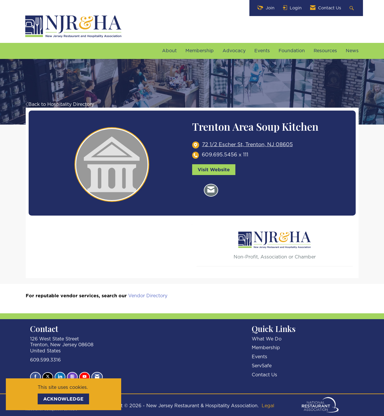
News (352, 50)
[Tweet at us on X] (47, 377)
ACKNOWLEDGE (63, 398)
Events (262, 50)
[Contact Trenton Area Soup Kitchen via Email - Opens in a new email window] (211, 190)
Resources (325, 50)
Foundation (292, 50)
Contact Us (264, 375)
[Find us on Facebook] (35, 377)
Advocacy (234, 50)
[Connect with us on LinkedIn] (60, 377)
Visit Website (214, 169)
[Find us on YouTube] (84, 377)
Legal (268, 405)
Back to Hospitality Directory (60, 104)
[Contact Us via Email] (97, 377)
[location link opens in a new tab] (247, 144)
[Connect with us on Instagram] (72, 377)
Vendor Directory (147, 295)
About (169, 50)
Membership (199, 50)
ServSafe (262, 365)
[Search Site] (352, 8)
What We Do (267, 339)
